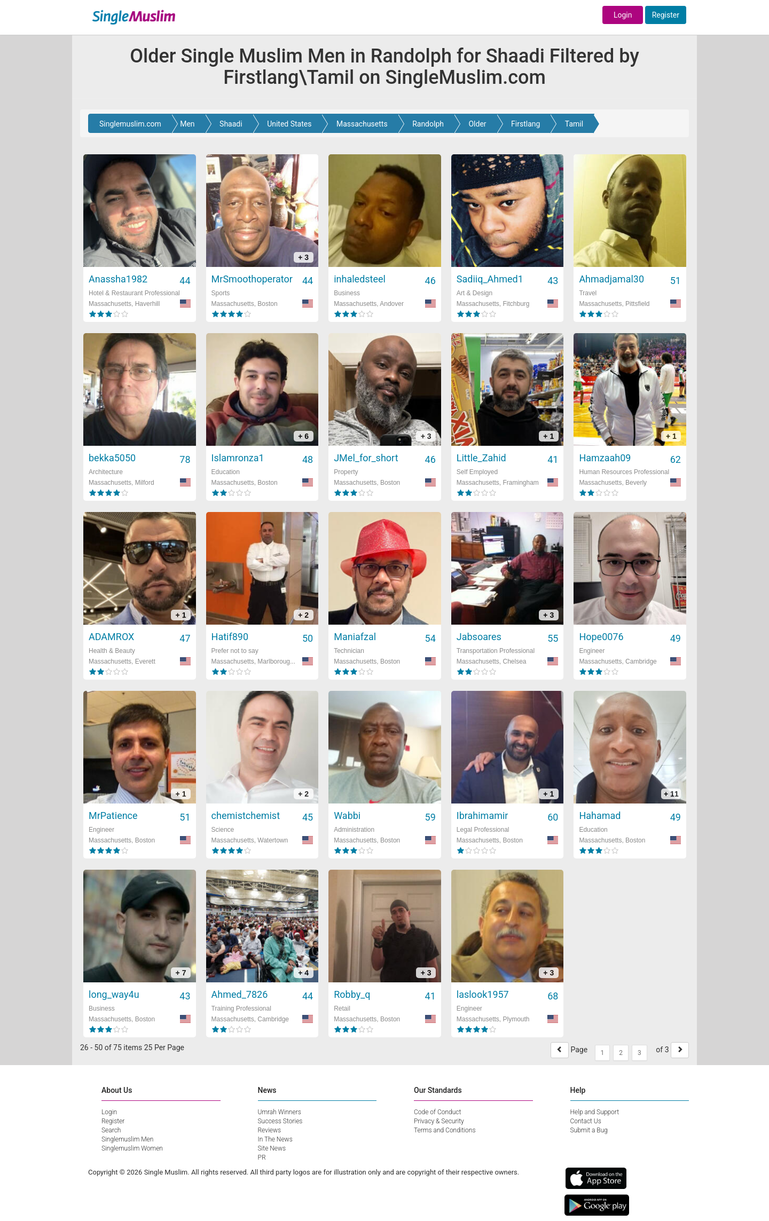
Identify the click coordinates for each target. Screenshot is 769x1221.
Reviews (269, 1130)
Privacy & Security (439, 1121)
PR (262, 1157)
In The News (275, 1139)
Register (665, 15)
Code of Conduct (437, 1112)
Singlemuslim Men (127, 1139)
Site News (272, 1148)
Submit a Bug (589, 1130)
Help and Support (594, 1112)
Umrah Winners (279, 1112)
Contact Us (585, 1121)
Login (623, 15)
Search (111, 1130)
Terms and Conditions (445, 1130)
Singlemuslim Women (132, 1148)
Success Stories (280, 1121)
